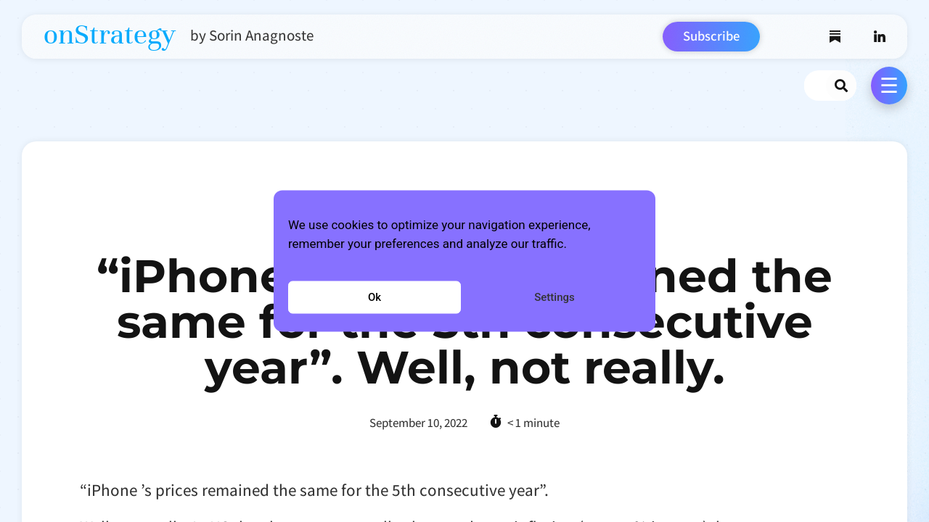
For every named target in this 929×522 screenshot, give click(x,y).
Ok (374, 297)
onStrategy (110, 34)
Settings (554, 297)
